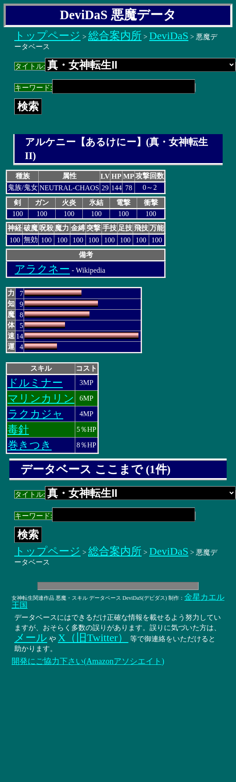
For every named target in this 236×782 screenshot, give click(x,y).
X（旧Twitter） (93, 637)
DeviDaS (168, 35)
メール (30, 637)
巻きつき (30, 445)
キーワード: (105, 87)
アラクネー (42, 269)
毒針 (18, 429)
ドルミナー (35, 383)
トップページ (47, 35)
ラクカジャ (35, 414)
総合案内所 (115, 35)
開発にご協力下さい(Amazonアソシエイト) (88, 661)
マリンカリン (41, 398)
